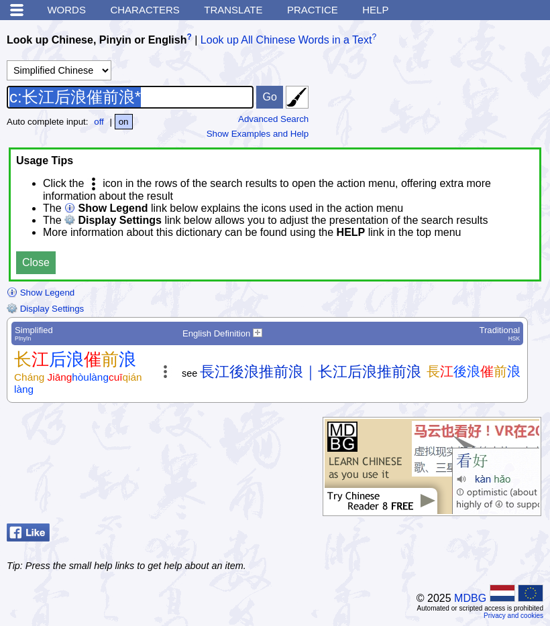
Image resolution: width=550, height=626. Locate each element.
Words (66, 9)
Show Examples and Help (258, 134)
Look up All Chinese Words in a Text (286, 40)
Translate (233, 9)
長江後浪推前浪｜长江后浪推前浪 (310, 371)
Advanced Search (273, 119)
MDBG (470, 598)
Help (375, 9)
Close (36, 262)
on (124, 122)
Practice (312, 9)
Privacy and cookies (513, 615)
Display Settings (45, 309)
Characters (144, 9)
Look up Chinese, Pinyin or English (96, 40)
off (99, 122)
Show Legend (40, 293)
